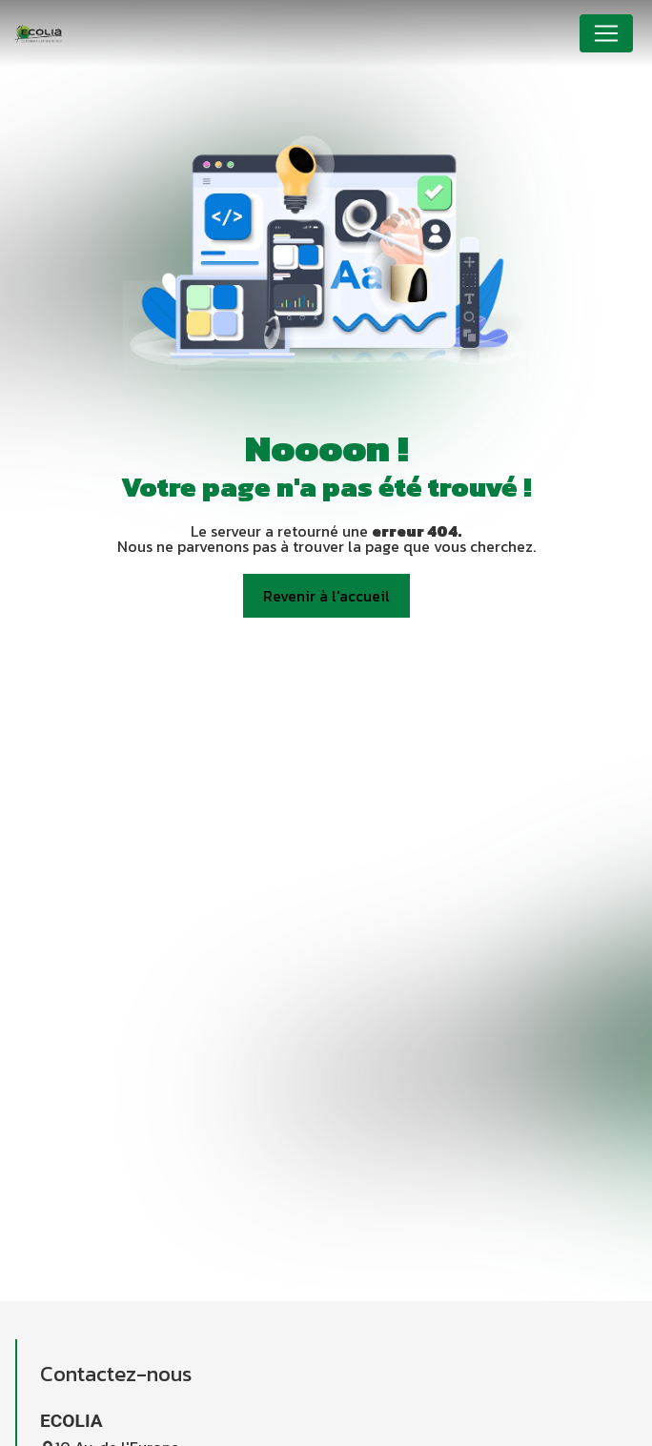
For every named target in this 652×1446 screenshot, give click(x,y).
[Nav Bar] (606, 33)
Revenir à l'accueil (326, 595)
